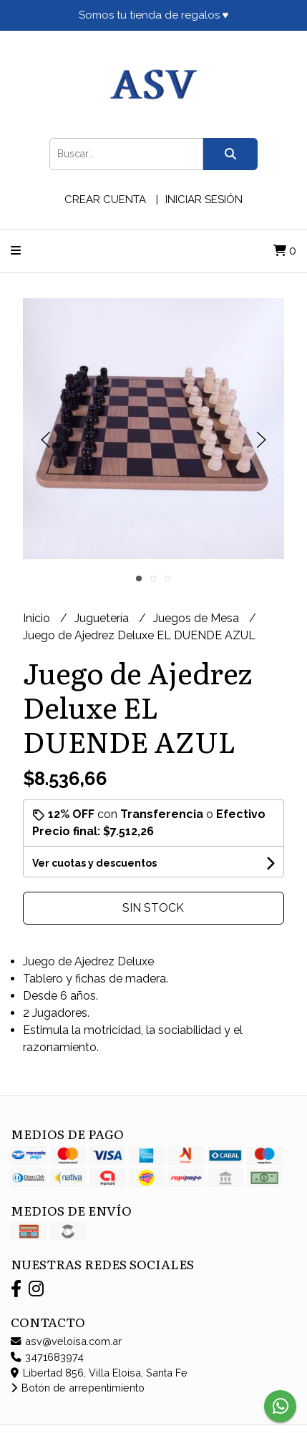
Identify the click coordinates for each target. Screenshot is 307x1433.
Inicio (38, 618)
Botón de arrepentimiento (78, 1388)
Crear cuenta (105, 199)
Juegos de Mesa (197, 618)
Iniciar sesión (204, 199)
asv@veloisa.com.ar (66, 1341)
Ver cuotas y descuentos (94, 863)
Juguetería (103, 618)
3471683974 (47, 1357)
